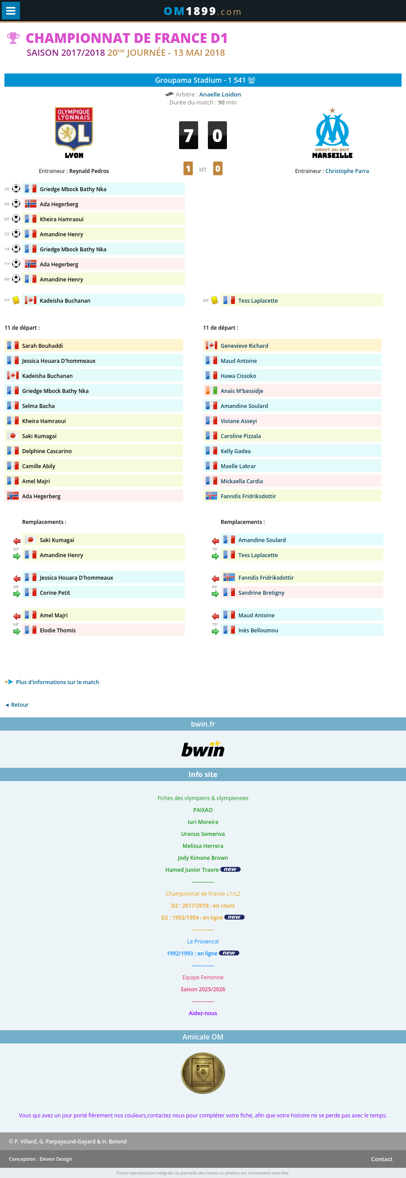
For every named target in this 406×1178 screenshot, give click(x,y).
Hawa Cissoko (238, 376)
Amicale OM (203, 1037)
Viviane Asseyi (239, 421)
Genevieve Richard (244, 346)
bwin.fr (203, 724)
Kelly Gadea (236, 451)
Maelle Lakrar (238, 466)
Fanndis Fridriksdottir (248, 496)
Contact (382, 1159)
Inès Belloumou (258, 630)
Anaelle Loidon (220, 94)
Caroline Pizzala (241, 436)
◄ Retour (16, 704)
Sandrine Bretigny (261, 593)
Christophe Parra (347, 171)
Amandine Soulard (244, 406)
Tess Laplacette (258, 300)
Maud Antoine (239, 361)
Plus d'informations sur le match (51, 682)
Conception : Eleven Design (40, 1158)
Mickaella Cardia (242, 481)
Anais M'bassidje (242, 391)
